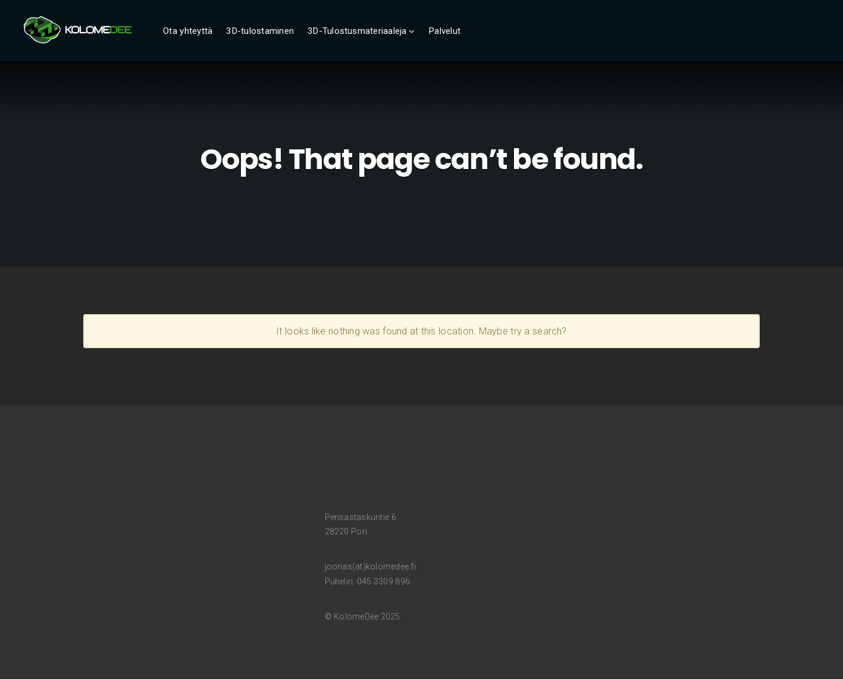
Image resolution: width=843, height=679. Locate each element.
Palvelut (444, 31)
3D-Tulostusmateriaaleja (357, 31)
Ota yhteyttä (187, 31)
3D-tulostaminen (260, 31)
